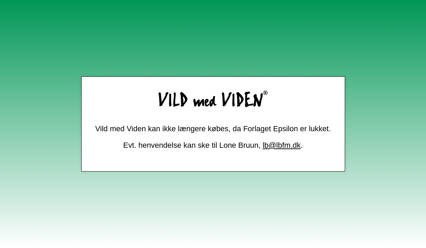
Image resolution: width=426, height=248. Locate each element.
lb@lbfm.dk (282, 145)
